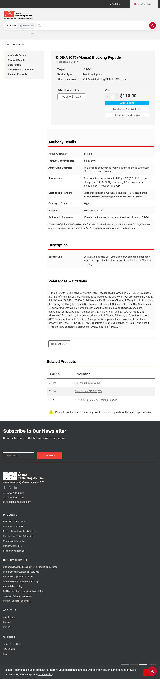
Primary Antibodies (12, 546)
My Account (116, 4)
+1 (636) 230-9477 (13, 493)
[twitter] (10, 487)
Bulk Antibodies (14, 521)
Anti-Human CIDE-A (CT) (88, 391)
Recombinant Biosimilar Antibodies (20, 531)
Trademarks (9, 649)
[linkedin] (15, 487)
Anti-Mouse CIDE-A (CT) (88, 382)
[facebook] (4, 487)
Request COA (59, 343)
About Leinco (9, 617)
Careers (7, 627)
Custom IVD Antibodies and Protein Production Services (30, 567)
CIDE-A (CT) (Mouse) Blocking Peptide (96, 400)
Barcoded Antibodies (13, 526)
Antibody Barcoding (12, 586)
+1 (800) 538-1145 (13, 497)
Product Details (16, 60)
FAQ (5, 654)
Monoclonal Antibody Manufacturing (21, 581)
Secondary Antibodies (13, 550)
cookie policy (45, 674)
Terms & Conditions (12, 644)
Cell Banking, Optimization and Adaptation (23, 591)
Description (14, 64)
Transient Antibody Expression (18, 596)
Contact (7, 622)
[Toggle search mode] (21, 26)
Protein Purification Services (16, 601)
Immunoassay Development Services (21, 571)
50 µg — (71, 95)
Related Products (17, 74)
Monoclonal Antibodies (14, 541)
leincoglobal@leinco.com (17, 501)
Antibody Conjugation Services (18, 576)
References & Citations (21, 69)
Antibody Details (17, 55)
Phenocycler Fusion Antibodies (18, 536)
